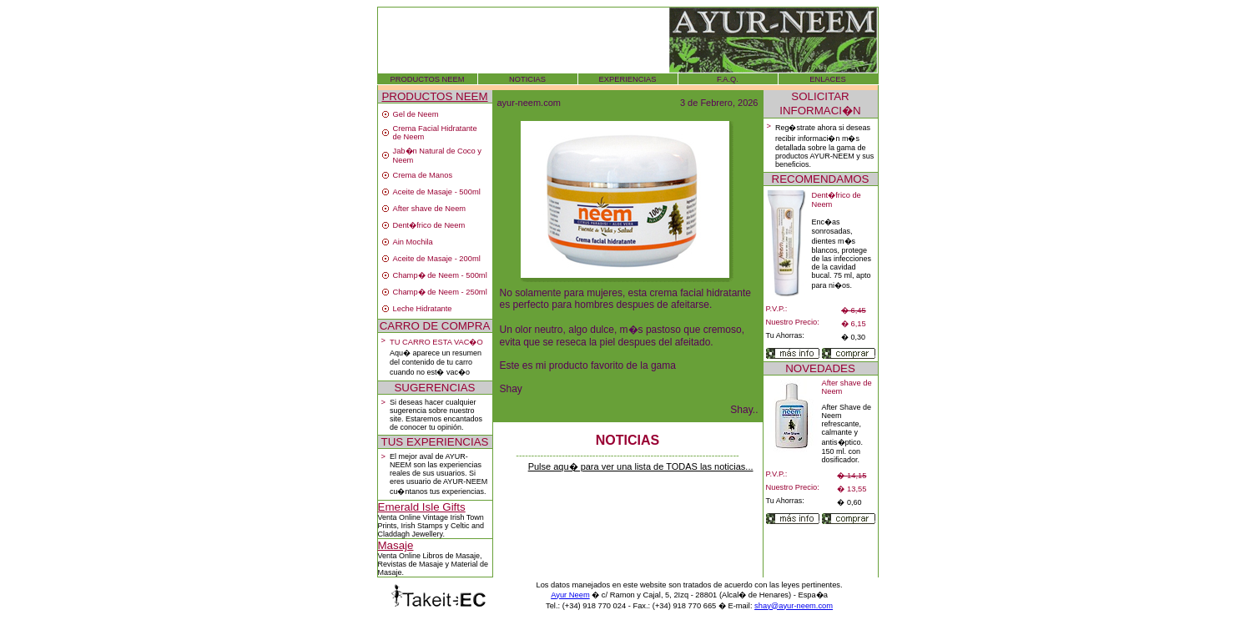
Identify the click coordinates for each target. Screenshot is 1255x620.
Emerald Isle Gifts (422, 507)
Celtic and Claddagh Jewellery (431, 530)
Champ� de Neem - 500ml (440, 275)
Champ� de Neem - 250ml (440, 292)
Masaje (396, 545)
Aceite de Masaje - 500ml (437, 192)
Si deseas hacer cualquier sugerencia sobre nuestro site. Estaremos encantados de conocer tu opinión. (436, 414)
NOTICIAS (527, 79)
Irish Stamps (422, 526)
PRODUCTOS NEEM (428, 79)
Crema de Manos (423, 175)
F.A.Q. (727, 79)
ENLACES (827, 79)
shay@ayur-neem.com (793, 606)
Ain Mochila (413, 242)
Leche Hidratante (422, 309)
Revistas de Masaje (411, 564)
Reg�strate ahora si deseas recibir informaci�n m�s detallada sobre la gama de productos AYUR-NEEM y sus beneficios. (824, 146)
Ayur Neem (570, 595)
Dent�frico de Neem (429, 225)
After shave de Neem (429, 208)
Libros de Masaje (452, 556)
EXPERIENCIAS (628, 79)
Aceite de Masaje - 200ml (437, 259)
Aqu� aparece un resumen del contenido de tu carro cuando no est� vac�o (435, 362)
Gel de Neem (416, 114)
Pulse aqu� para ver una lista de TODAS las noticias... (641, 466)
